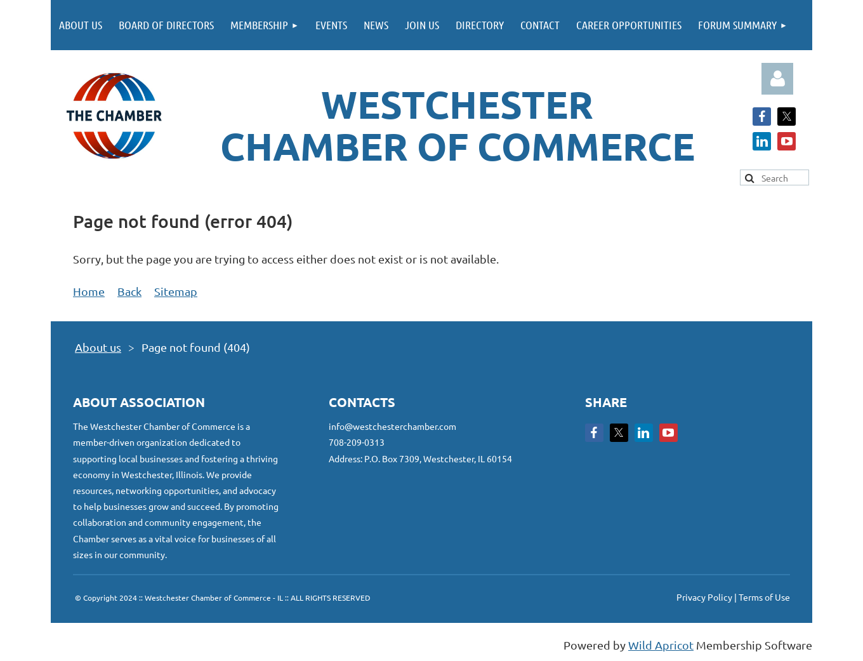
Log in (777, 79)
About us (98, 347)
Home (89, 291)
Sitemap (175, 291)
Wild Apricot (661, 644)
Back (129, 291)
